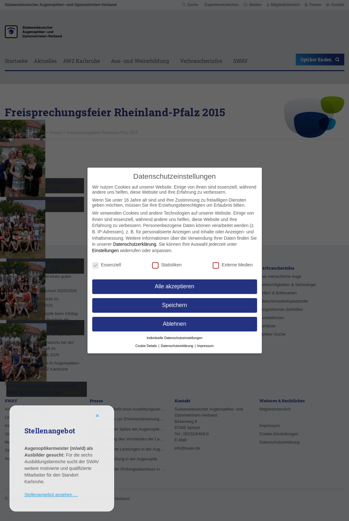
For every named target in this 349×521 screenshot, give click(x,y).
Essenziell (106, 264)
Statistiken (167, 264)
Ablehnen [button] (174, 324)
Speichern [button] (174, 305)
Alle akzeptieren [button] (174, 286)
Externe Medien (233, 264)
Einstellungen (105, 250)
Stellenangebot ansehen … (51, 494)
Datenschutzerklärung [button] (177, 346)
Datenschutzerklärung (134, 244)
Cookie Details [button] (146, 346)
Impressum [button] (205, 346)
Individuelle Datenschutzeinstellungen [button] (175, 338)
